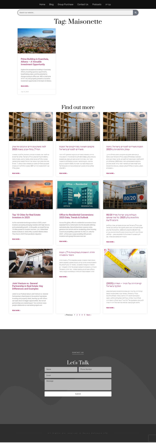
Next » (89, 316)
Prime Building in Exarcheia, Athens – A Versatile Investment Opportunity (35, 62)
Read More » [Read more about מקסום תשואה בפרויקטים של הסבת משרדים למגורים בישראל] (63, 174)
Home (42, 4)
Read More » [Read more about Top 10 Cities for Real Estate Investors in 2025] (16, 240)
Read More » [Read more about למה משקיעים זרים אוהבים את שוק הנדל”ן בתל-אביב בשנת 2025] (16, 174)
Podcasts (96, 4)
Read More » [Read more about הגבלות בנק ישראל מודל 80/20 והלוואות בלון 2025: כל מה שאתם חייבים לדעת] (110, 242)
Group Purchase (65, 4)
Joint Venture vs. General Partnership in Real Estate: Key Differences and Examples (27, 287)
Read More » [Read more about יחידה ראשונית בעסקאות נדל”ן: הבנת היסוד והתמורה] (63, 277)
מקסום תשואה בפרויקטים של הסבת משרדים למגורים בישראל (76, 148)
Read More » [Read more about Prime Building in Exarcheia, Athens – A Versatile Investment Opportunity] (25, 87)
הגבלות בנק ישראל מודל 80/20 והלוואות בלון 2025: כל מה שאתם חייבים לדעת (122, 218)
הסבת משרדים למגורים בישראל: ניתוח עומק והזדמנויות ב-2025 (124, 148)
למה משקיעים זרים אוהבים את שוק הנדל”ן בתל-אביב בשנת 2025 (29, 148)
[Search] (135, 13)
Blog (51, 4)
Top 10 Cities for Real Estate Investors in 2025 (26, 216)
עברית (108, 4)
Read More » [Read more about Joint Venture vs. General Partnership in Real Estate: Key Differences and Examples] (16, 311)
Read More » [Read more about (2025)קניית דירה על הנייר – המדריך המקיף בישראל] (110, 308)
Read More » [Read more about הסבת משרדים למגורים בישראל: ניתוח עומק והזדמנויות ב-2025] (110, 174)
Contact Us (82, 4)
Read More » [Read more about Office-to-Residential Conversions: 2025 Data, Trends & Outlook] (63, 242)
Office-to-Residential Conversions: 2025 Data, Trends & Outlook (76, 216)
